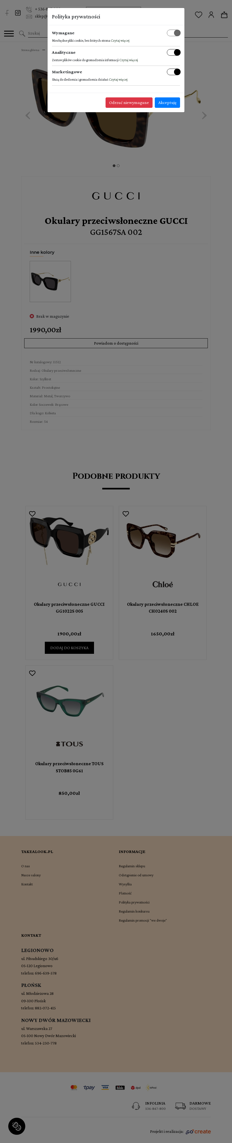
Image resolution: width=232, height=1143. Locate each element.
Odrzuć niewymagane (129, 102)
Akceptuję (167, 102)
